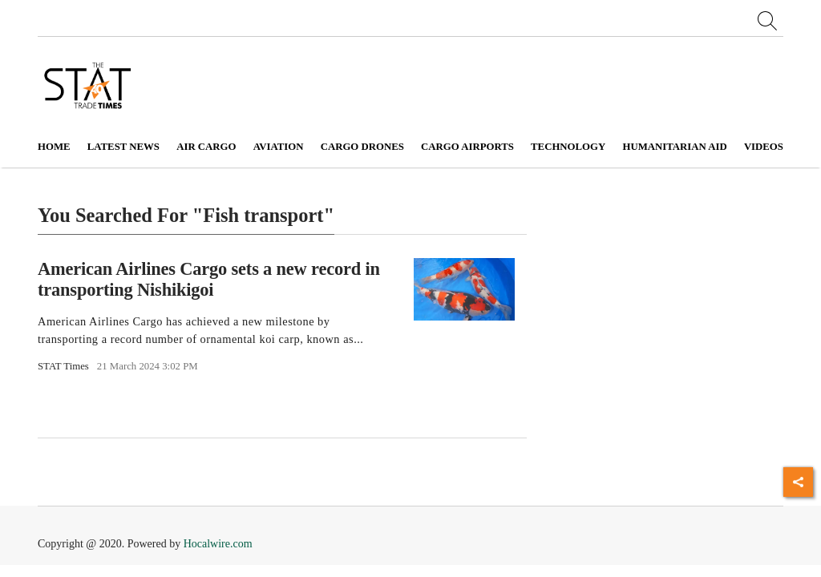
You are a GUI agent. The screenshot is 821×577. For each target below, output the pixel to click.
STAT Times (63, 366)
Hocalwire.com (218, 544)
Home (54, 146)
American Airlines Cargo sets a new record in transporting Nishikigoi (209, 279)
